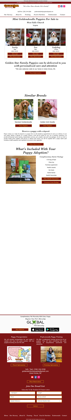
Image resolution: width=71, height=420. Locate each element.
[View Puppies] (23, 125)
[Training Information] (51, 365)
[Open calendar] (59, 401)
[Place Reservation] (14, 56)
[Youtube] (59, 6)
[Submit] (35, 406)
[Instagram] (64, 6)
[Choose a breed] (49, 397)
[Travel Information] (35, 72)
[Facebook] (62, 6)
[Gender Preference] (22, 401)
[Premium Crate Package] (51, 182)
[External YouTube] (36, 84)
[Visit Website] (20, 329)
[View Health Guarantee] (51, 178)
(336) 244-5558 (26, 11)
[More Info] (14, 54)
